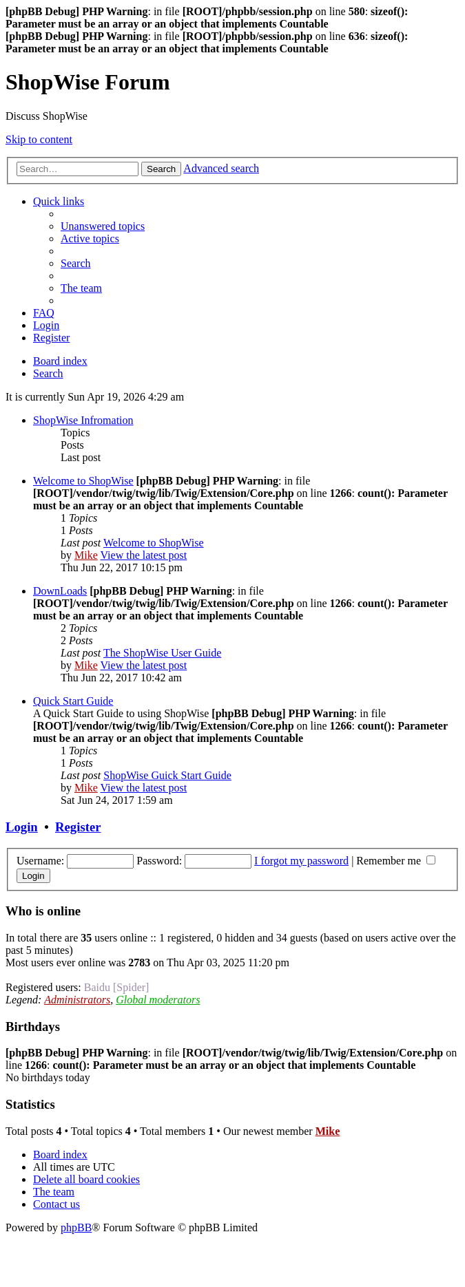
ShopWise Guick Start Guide (167, 775)
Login (22, 827)
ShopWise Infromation (83, 420)
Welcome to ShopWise (83, 481)
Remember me (395, 860)
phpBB (76, 1227)
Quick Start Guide (73, 701)
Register (78, 827)
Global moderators (158, 1000)
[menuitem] (103, 226)
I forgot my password (301, 860)
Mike (86, 555)
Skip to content (39, 139)
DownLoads (60, 591)
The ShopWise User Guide (162, 653)
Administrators (77, 1000)
